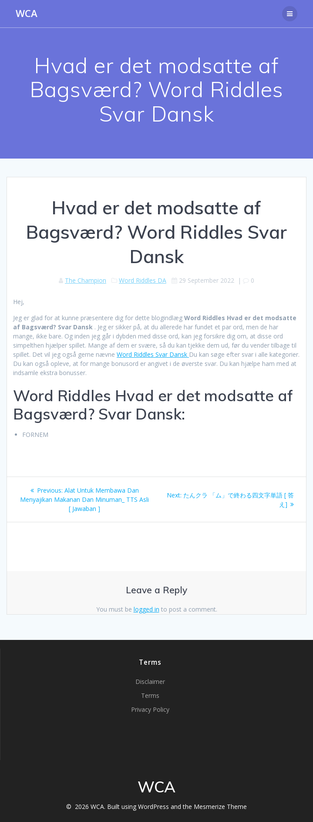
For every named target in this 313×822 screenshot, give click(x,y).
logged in (146, 609)
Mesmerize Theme (220, 806)
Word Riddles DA (142, 280)
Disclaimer (150, 681)
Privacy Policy (150, 709)
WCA (26, 13)
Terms (150, 695)
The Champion (85, 280)
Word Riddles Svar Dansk (153, 354)
